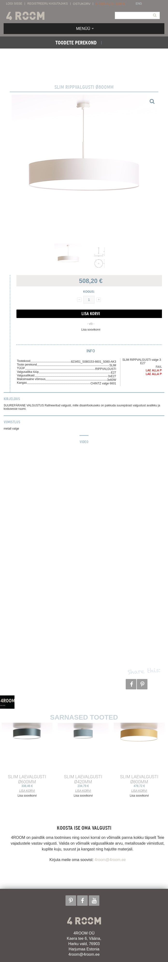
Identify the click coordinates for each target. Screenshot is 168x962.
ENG (139, 3)
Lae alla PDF (155, 370)
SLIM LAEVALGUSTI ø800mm (139, 779)
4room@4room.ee (110, 860)
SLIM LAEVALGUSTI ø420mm (83, 779)
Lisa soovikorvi (90, 329)
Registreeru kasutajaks (47, 3)
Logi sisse (14, 3)
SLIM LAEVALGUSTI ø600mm (27, 779)
